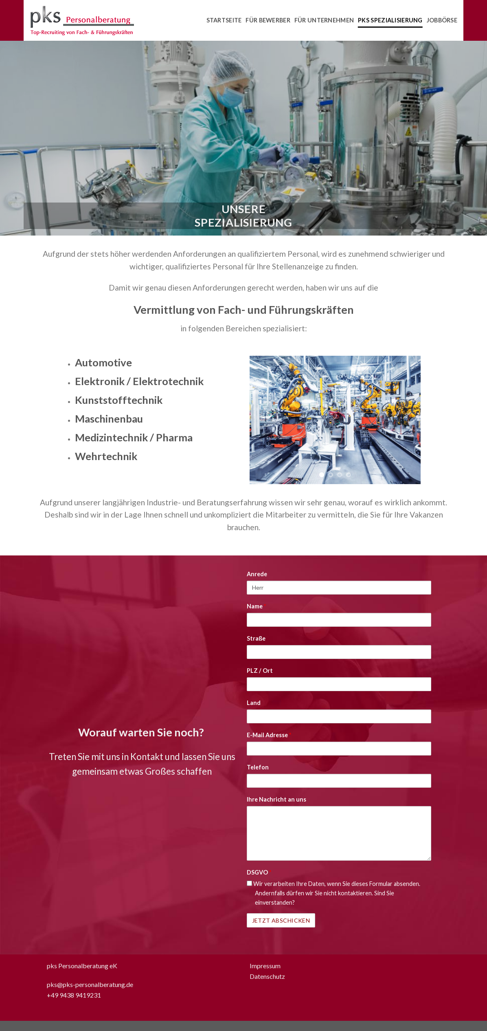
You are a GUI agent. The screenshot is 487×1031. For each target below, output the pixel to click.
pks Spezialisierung (390, 20)
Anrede (257, 574)
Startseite (224, 20)
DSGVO (259, 872)
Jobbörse (442, 20)
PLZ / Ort (260, 670)
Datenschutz (267, 976)
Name (256, 606)
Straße (256, 638)
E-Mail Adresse (269, 734)
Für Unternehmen (324, 20)
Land (254, 702)
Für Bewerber (268, 20)
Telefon (258, 767)
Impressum (265, 965)
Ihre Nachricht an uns (276, 799)
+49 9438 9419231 (74, 995)
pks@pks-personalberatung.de (90, 984)
